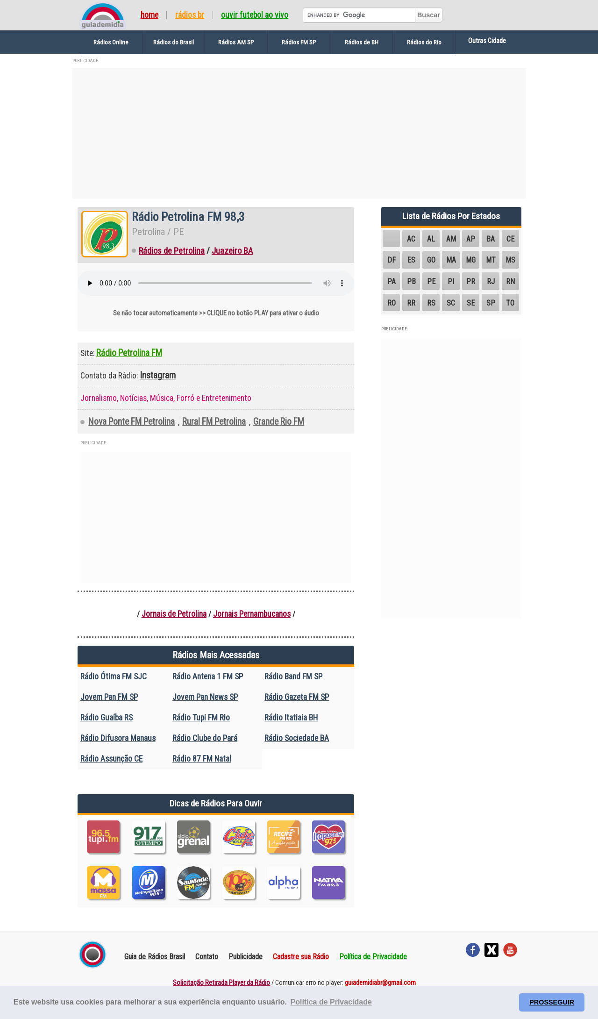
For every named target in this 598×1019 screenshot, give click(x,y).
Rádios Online (110, 42)
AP (470, 239)
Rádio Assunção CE (111, 758)
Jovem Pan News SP (205, 697)
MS (510, 260)
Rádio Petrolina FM (129, 353)
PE (431, 281)
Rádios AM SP (236, 42)
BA (490, 239)
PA (391, 281)
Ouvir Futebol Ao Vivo (254, 15)
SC (451, 303)
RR (411, 303)
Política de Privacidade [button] (331, 1002)
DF (391, 260)
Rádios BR (189, 15)
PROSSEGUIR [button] (551, 1002)
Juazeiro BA (232, 251)
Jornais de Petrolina (174, 614)
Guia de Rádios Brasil (154, 956)
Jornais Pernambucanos (252, 614)
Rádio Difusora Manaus (118, 738)
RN (510, 281)
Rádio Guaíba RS (106, 717)
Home (149, 15)
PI (451, 281)
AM (451, 239)
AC (411, 239)
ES (411, 260)
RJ (491, 281)
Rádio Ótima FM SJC (113, 676)
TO (510, 303)
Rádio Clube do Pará (204, 738)
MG (471, 260)
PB (411, 281)
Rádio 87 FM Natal (201, 758)
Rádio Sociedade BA (296, 738)
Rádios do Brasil (173, 42)
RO (391, 303)
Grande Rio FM (278, 421)
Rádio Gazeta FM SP (296, 697)
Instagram (158, 375)
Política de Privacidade (373, 956)
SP (490, 303)
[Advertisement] (299, 133)
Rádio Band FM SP (293, 676)
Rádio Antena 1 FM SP (207, 676)
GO (431, 260)
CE (510, 239)
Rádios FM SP (299, 42)
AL (431, 239)
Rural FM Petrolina (214, 421)
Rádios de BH (361, 42)
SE (471, 303)
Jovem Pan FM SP (109, 697)
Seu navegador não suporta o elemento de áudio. (216, 283)
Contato (206, 956)
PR (470, 281)
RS (431, 303)
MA (451, 260)
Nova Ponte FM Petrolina (131, 421)
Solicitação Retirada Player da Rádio (221, 983)
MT (491, 260)
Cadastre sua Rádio (301, 956)
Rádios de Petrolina (172, 251)
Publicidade (245, 956)
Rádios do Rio (424, 42)
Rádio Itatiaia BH (291, 717)
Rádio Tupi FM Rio (201, 717)
